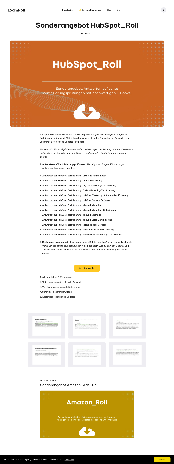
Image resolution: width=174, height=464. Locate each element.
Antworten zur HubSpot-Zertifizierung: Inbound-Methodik (71, 215)
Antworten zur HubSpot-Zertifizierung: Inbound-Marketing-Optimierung (79, 210)
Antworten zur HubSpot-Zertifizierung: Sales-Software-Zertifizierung (78, 229)
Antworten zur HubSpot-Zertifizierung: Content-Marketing (72, 180)
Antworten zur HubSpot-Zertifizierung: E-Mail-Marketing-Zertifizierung (78, 190)
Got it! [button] (162, 460)
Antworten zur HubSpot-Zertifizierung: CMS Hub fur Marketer (74, 175)
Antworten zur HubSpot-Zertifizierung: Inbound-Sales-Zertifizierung (77, 220)
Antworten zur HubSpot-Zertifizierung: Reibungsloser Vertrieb (74, 225)
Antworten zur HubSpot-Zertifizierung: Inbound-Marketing (72, 205)
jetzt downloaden (87, 268)
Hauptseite (67, 9)
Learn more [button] (69, 460)
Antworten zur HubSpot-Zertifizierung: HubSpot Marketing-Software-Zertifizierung (85, 195)
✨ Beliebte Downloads (89, 9)
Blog (109, 9)
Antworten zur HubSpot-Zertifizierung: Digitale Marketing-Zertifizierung (79, 185)
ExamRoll (16, 9)
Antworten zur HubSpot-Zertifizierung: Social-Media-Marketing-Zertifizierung (82, 234)
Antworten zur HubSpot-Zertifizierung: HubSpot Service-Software (76, 200)
